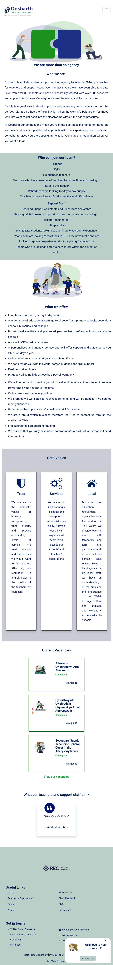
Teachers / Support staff (21, 898)
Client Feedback (67, 898)
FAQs (61, 904)
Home (11, 892)
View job (71, 682)
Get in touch (65, 910)
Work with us (65, 892)
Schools (12, 904)
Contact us (88, 958)
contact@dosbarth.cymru (75, 929)
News (11, 910)
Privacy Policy (56, 955)
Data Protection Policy (36, 955)
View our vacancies (56, 776)
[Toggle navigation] (106, 10)
